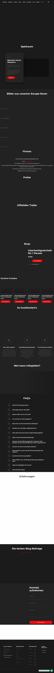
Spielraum (10, 2)
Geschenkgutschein (35, 264)
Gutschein (29, 2)
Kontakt (37, 2)
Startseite (5, 2)
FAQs (34, 2)
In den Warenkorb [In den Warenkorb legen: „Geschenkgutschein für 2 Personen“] (33, 294)
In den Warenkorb (37, 260)
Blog (17, 647)
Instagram (44, 645)
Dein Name (39, 590)
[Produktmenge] (29, 261)
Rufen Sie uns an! (7, 650)
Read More (11, 77)
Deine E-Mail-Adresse (39, 597)
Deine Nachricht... (38, 606)
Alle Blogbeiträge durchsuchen (27, 544)
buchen (42, 2)
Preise (24, 2)
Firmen (19, 2)
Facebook (44, 643)
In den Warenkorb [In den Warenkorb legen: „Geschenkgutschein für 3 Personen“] (19, 294)
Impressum (18, 654)
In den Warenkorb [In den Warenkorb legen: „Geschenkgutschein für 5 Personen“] (46, 294)
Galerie (15, 2)
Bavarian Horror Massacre (14, 61)
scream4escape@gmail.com (8, 648)
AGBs (17, 656)
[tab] (26, 398)
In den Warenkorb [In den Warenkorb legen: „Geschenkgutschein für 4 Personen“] (5, 294)
